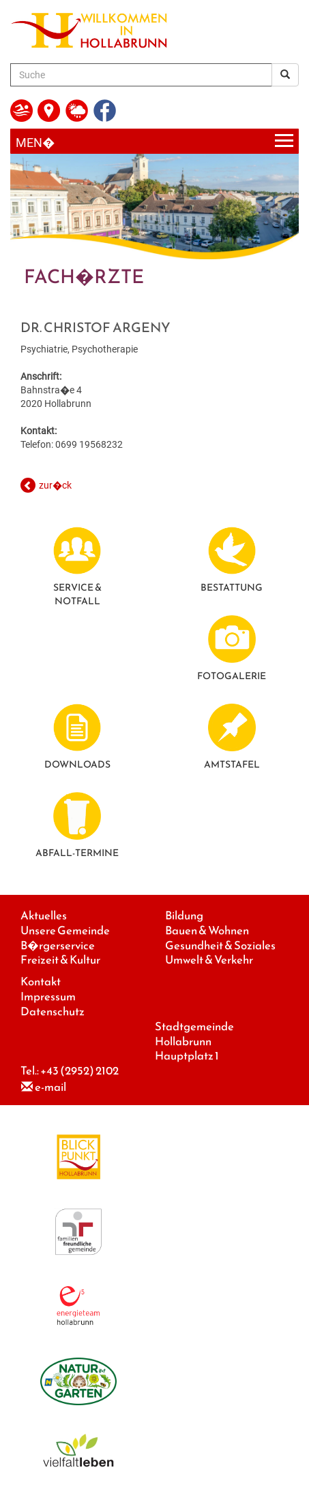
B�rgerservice (57, 945)
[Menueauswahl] (154, 141)
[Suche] (141, 74)
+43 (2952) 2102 (79, 1070)
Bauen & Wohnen (207, 930)
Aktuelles (43, 915)
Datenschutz (52, 1011)
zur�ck (55, 485)
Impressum (48, 996)
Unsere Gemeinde (65, 930)
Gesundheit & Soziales (220, 945)
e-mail (50, 1087)
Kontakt (40, 981)
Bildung (184, 915)
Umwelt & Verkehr (209, 959)
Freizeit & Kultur (60, 959)
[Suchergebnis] (285, 74)
